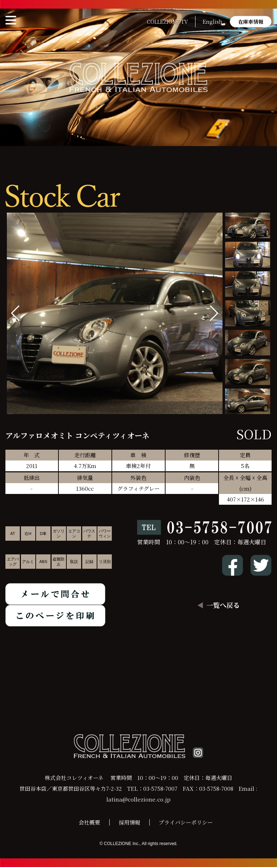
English (213, 21)
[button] (214, 313)
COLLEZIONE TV (167, 21)
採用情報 (129, 822)
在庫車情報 (250, 21)
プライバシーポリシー (186, 822)
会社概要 (89, 822)
